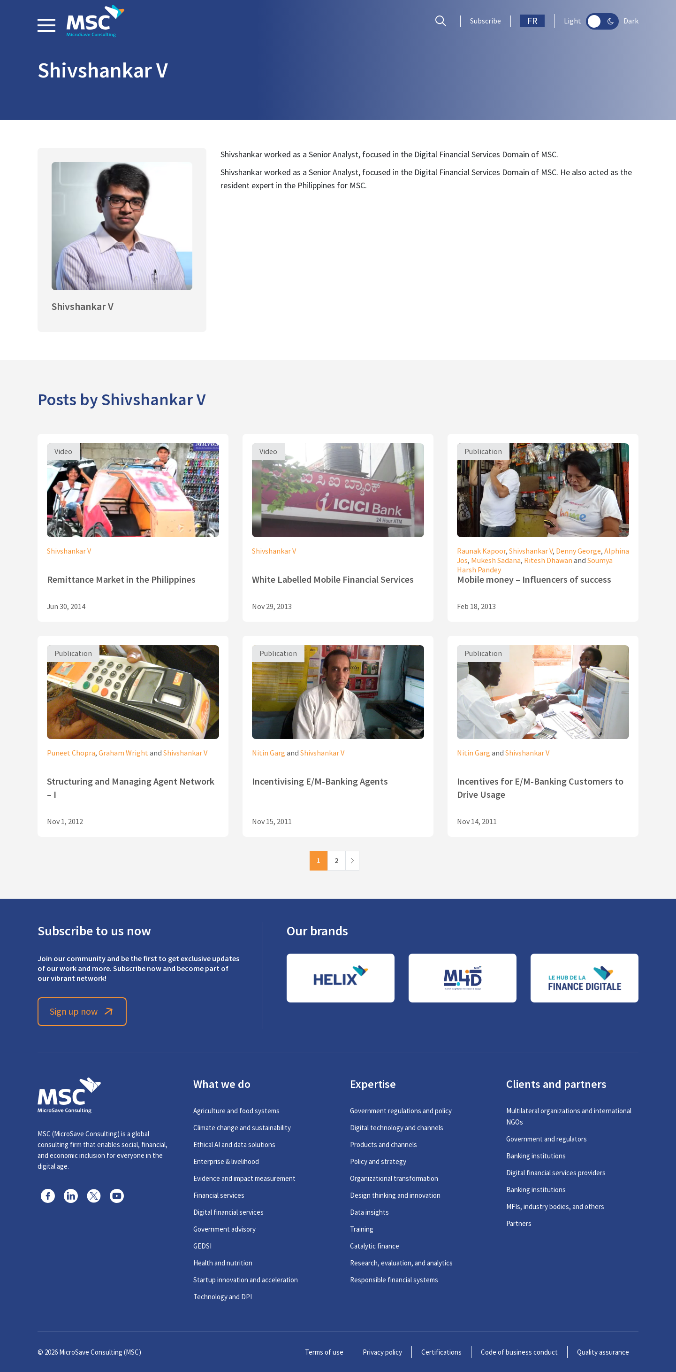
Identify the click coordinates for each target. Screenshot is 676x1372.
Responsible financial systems (394, 1279)
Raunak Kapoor (481, 551)
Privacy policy (382, 1352)
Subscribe (485, 21)
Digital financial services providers (556, 1172)
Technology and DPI (222, 1296)
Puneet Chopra (71, 753)
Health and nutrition (222, 1262)
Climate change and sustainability (242, 1127)
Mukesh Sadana (496, 560)
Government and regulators (546, 1138)
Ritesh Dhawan (548, 560)
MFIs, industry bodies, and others (555, 1206)
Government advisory (224, 1229)
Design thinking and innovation (395, 1195)
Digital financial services (228, 1212)
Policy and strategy (378, 1161)
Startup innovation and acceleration (245, 1279)
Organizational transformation (394, 1178)
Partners (519, 1223)
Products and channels (383, 1144)
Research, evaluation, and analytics (401, 1262)
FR (532, 21)
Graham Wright (123, 753)
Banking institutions (536, 1155)
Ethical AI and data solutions (234, 1144)
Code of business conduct (519, 1352)
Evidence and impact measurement (244, 1178)
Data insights (369, 1212)
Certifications (441, 1352)
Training (361, 1229)
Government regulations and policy (401, 1110)
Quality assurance (603, 1352)
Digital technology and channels (396, 1127)
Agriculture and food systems (236, 1110)
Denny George (578, 551)
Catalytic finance (374, 1245)
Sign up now (82, 1011)
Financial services (218, 1195)
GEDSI (202, 1245)
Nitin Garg (268, 753)
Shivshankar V (69, 551)
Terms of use (324, 1352)
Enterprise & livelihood (226, 1161)
